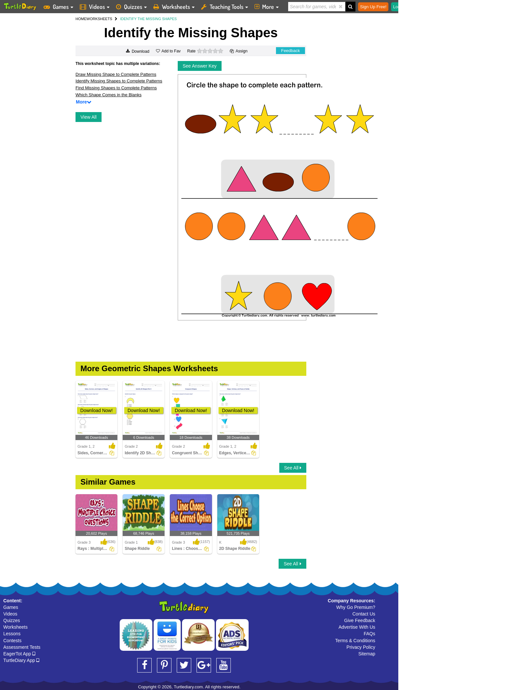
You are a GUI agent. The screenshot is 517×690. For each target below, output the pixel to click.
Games (10, 607)
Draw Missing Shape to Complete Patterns (116, 74)
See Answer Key (200, 66)
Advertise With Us (357, 627)
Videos (10, 613)
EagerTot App (19, 653)
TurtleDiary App (21, 660)
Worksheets (15, 627)
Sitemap (366, 653)
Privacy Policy (361, 647)
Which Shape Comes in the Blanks (108, 94)
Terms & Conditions (355, 640)
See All (292, 467)
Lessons (11, 633)
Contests (12, 640)
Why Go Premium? (355, 607)
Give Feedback (359, 620)
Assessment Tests (22, 647)
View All (88, 117)
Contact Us (363, 613)
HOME (81, 19)
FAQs (369, 633)
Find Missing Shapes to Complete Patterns (116, 87)
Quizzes (11, 620)
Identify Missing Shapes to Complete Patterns (119, 80)
